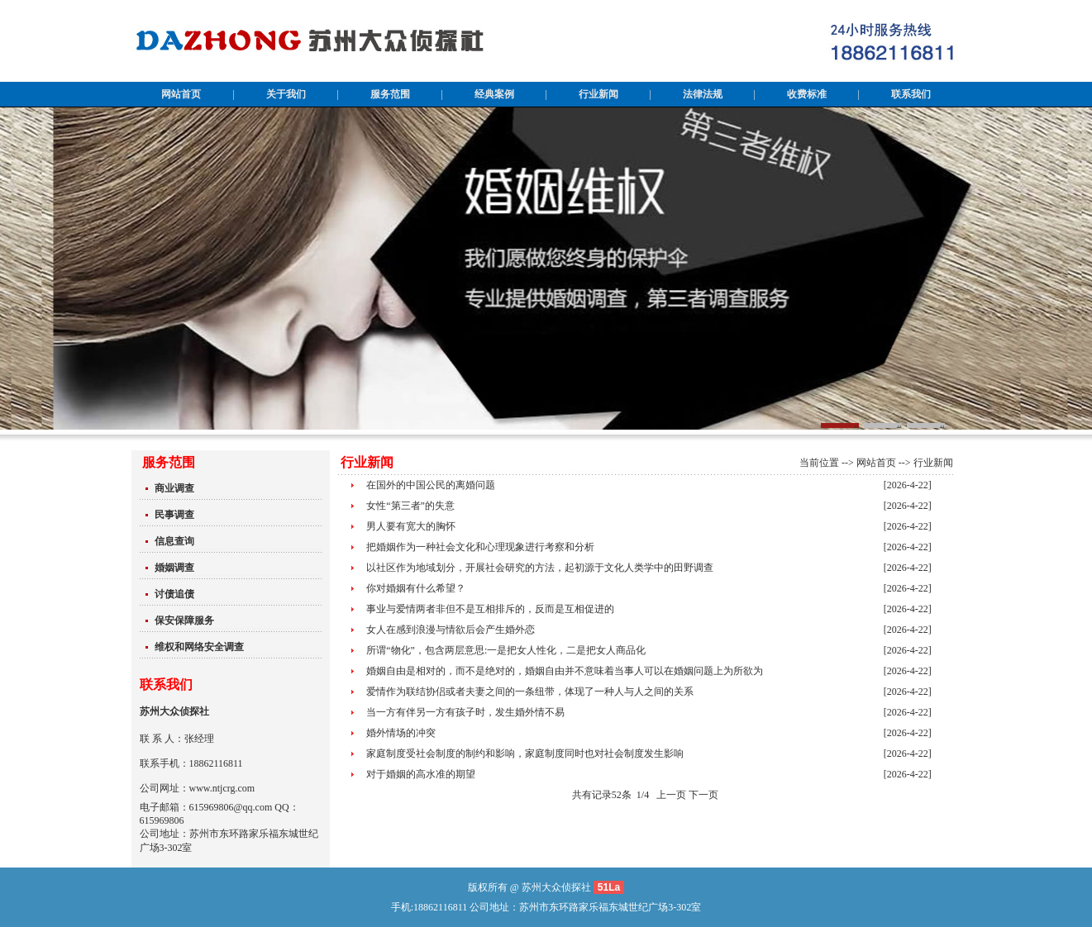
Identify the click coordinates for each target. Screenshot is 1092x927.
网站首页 (876, 462)
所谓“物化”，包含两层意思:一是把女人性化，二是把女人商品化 (506, 650)
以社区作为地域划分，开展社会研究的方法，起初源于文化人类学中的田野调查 (539, 567)
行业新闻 (933, 462)
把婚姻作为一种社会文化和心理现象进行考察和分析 (480, 547)
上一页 (671, 795)
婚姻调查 (174, 567)
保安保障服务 (184, 620)
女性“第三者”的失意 (410, 505)
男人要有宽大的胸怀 (410, 526)
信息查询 (174, 541)
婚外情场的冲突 (401, 733)
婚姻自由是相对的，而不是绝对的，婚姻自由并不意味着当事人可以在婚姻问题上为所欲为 (564, 671)
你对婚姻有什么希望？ (415, 588)
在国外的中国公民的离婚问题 (430, 485)
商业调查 (174, 488)
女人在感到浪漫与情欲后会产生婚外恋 (450, 629)
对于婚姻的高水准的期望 (420, 774)
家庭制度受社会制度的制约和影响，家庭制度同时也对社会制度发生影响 (525, 753)
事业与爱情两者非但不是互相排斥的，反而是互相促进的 (490, 609)
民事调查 (174, 515)
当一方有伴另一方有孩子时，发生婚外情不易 (465, 712)
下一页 (703, 795)
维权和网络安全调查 (199, 647)
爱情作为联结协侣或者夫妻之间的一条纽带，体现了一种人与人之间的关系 (530, 691)
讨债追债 (174, 594)
